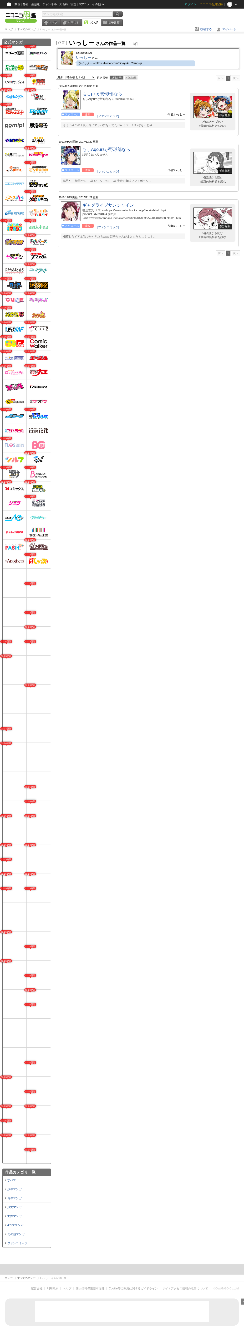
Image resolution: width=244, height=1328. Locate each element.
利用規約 (52, 1288)
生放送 (35, 4)
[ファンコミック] (108, 116)
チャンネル (49, 4)
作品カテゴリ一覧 (20, 1172)
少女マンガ (14, 1207)
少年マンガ (14, 1189)
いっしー (83, 57)
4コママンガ (15, 1225)
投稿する (206, 29)
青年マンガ (14, 1198)
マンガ (93, 22)
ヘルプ (67, 1288)
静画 (26, 4)
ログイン (190, 4)
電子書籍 (114, 22)
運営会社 (36, 1288)
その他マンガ (16, 1234)
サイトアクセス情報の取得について (185, 1288)
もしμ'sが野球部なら (102, 93)
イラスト (73, 22)
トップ (53, 22)
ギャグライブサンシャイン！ (110, 205)
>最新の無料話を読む (212, 126)
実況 (73, 4)
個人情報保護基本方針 (90, 1288)
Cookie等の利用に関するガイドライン (133, 1288)
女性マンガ (14, 1216)
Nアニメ (84, 4)
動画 (17, 4)
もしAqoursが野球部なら (106, 149)
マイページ (229, 29)
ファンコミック (17, 1243)
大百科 (63, 4)
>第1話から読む (212, 122)
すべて (11, 1180)
